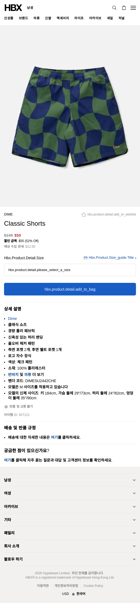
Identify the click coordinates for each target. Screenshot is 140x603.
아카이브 (11, 507)
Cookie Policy (93, 586)
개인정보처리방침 (66, 586)
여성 (7, 493)
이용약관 (43, 586)
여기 (54, 437)
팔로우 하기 (13, 559)
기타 (7, 520)
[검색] (114, 7)
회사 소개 (11, 546)
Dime (8, 214)
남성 (30, 7)
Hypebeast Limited (56, 573)
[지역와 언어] (70, 594)
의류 (27, 374)
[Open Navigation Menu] (133, 7)
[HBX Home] (13, 7)
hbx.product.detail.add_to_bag (70, 289)
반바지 (13, 374)
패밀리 (9, 533)
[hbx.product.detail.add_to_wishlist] (108, 216)
